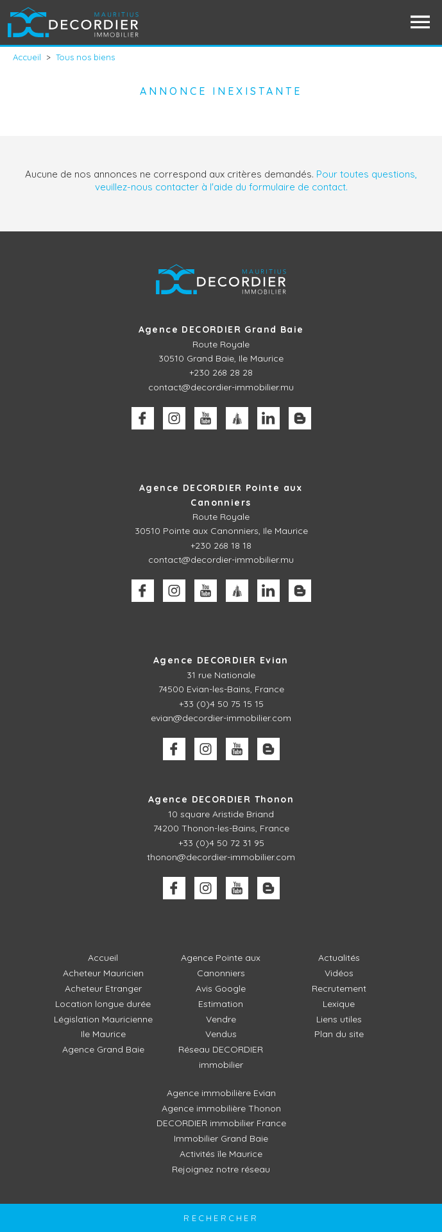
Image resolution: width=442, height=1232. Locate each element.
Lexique (339, 1004)
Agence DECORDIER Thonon (221, 799)
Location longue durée (103, 1004)
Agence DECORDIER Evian (221, 660)
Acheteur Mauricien (103, 973)
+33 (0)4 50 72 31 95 (221, 843)
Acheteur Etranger (103, 988)
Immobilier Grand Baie (221, 1138)
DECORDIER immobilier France (221, 1123)
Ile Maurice (103, 1034)
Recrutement (339, 988)
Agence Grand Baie (103, 1049)
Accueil (103, 957)
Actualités (339, 957)
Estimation (220, 1004)
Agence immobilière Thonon (221, 1108)
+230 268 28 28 (221, 372)
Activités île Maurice (221, 1154)
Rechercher (221, 1218)
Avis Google (221, 988)
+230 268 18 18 (221, 545)
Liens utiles (339, 1019)
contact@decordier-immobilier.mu (221, 387)
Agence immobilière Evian (221, 1093)
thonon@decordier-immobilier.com (221, 857)
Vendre (221, 1019)
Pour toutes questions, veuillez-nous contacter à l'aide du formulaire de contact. (256, 180)
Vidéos (339, 973)
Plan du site (339, 1034)
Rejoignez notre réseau (221, 1169)
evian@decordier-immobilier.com (221, 718)
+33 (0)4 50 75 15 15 (221, 704)
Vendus (221, 1034)
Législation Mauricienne (103, 1019)
